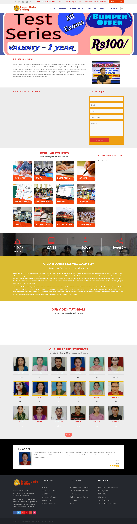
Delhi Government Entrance (80, 491)
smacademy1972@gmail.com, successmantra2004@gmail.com (83, 2)
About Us (92, 8)
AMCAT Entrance (48, 494)
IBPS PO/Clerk (47, 487)
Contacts (112, 8)
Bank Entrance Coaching (79, 487)
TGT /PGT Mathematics (107, 503)
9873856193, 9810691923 (45, 2)
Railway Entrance (48, 503)
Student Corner (77, 8)
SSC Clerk (102, 497)
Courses (62, 8)
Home (52, 8)
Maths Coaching (76, 494)
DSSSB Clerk (46, 500)
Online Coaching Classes (79, 497)
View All (68, 434)
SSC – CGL (102, 494)
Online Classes (116, 2)
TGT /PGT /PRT (104, 500)
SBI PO (72, 503)
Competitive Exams (49, 497)
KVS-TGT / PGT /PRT (49, 491)
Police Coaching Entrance (108, 487)
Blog (102, 8)
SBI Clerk (73, 500)
